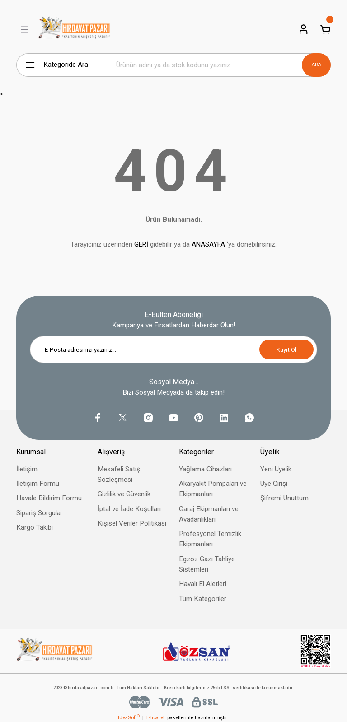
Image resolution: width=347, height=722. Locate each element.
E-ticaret (155, 717)
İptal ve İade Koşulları (129, 509)
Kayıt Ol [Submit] (286, 349)
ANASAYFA (208, 244)
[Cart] (325, 29)
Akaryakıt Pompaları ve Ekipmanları (213, 489)
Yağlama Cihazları (205, 469)
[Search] (219, 65)
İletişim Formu (37, 484)
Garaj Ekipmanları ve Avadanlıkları (209, 514)
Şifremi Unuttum (284, 498)
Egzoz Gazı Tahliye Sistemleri (207, 564)
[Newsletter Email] (173, 349)
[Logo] (74, 29)
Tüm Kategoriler (202, 599)
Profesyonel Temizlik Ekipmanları (210, 539)
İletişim (27, 469)
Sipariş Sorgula (38, 513)
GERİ (141, 244)
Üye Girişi (273, 484)
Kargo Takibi (34, 527)
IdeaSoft (129, 717)
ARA (316, 64)
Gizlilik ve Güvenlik (124, 494)
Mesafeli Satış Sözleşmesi (119, 474)
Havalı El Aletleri (202, 584)
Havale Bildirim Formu (49, 498)
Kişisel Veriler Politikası (132, 523)
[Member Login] (303, 29)
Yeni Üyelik (275, 469)
